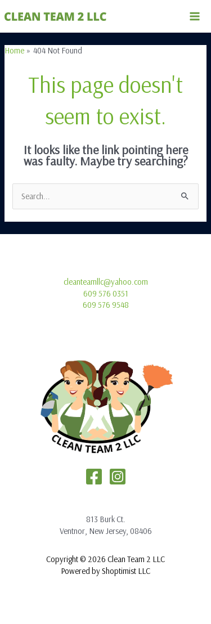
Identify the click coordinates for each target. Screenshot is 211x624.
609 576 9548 (106, 304)
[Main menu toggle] (194, 16)
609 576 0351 (105, 293)
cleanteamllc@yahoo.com (106, 281)
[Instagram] (118, 477)
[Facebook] (94, 477)
